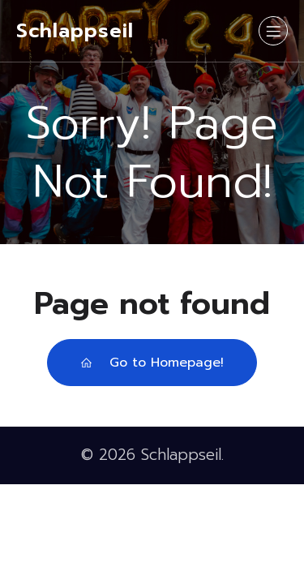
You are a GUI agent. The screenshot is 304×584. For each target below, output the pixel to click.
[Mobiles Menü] (273, 30)
